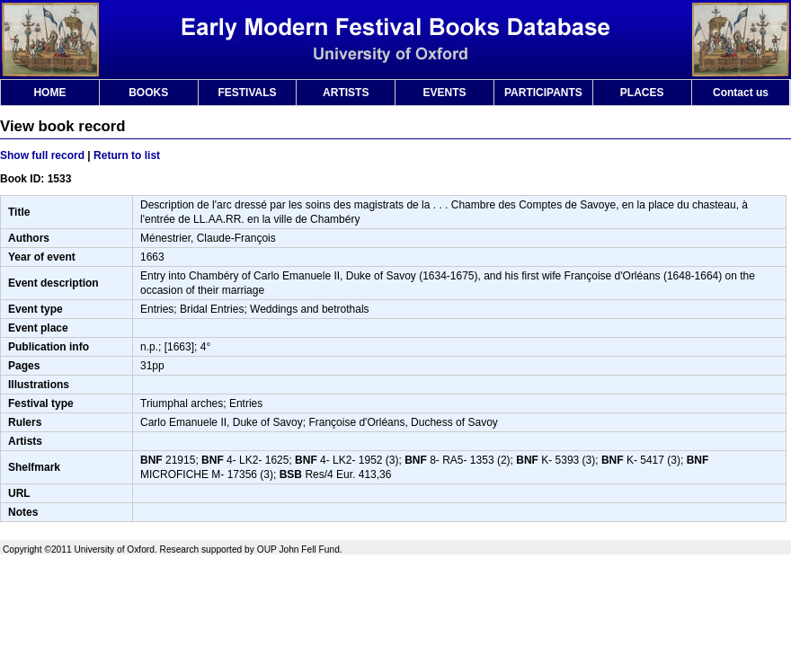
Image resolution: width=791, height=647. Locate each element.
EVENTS (445, 92)
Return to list (126, 155)
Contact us (741, 92)
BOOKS (148, 92)
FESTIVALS (247, 92)
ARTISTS (346, 92)
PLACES (642, 92)
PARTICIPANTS (543, 92)
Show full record (42, 155)
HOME (49, 92)
